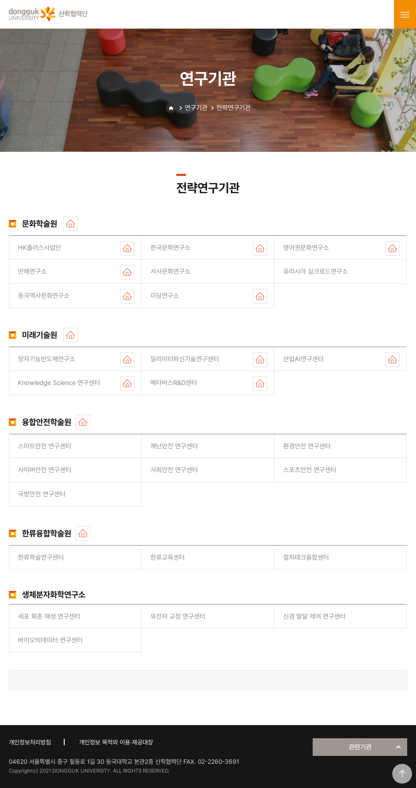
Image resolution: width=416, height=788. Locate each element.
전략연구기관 (233, 108)
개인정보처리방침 (30, 742)
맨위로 (402, 774)
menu (405, 14)
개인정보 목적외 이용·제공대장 (116, 742)
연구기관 (196, 108)
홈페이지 (70, 223)
